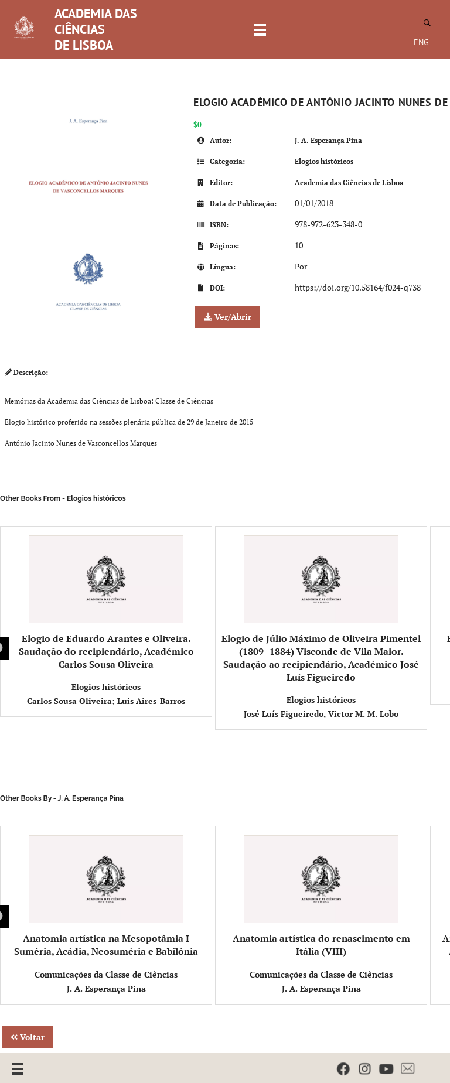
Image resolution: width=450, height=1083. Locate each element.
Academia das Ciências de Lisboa (349, 182)
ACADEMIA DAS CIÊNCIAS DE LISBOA (95, 29)
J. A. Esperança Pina (328, 140)
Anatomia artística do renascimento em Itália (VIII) (321, 896)
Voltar (28, 1037)
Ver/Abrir (227, 316)
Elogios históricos (324, 161)
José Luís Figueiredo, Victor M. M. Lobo (321, 713)
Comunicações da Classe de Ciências (106, 974)
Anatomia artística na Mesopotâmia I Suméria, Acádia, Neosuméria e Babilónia (106, 896)
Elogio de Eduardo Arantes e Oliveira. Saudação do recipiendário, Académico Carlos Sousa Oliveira (106, 603)
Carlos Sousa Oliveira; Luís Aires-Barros (106, 700)
